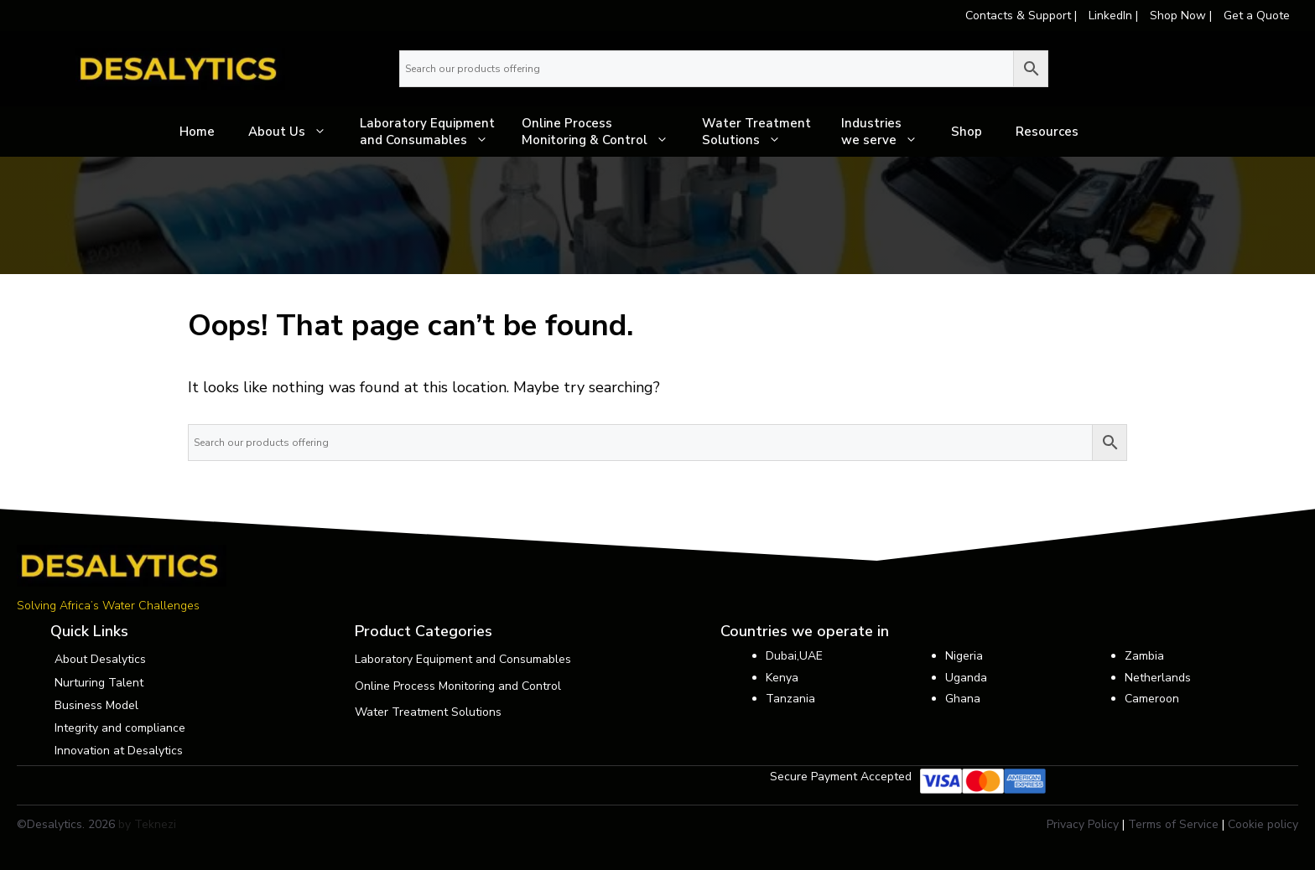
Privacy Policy (1083, 824)
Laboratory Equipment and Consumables (432, 131)
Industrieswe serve (887, 131)
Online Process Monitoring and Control (458, 686)
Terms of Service (1173, 824)
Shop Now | (1182, 15)
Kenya (782, 678)
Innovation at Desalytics (119, 751)
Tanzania (790, 699)
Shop (966, 131)
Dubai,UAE (794, 656)
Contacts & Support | (1022, 15)
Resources (1047, 131)
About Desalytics (100, 659)
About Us (295, 131)
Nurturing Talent (99, 683)
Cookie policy (1263, 824)
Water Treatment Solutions (763, 131)
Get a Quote (1257, 15)
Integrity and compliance (120, 728)
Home (197, 131)
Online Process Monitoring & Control (603, 131)
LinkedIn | (1115, 15)
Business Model (96, 705)
